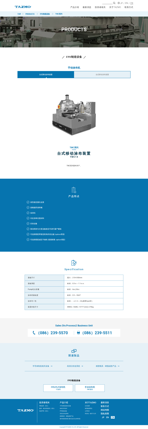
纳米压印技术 (63, 408)
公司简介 (87, 411)
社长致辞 (87, 406)
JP (103, 417)
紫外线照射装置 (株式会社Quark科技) (70, 418)
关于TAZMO (115, 8)
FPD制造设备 (45, 14)
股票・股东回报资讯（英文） (47, 408)
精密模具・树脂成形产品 (66, 416)
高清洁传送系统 (64, 413)
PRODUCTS (29, 14)
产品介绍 (74, 8)
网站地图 (105, 410)
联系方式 (129, 8)
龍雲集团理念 (88, 408)
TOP (19, 14)
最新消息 (87, 8)
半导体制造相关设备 (65, 406)
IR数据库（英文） (44, 406)
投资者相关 (100, 8)
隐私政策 (105, 413)
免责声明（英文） (44, 411)
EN (107, 417)
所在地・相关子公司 (90, 413)
